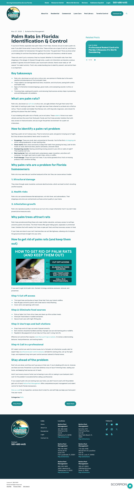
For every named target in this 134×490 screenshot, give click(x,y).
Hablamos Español (97, 3)
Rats (22, 397)
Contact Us (117, 14)
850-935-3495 (63, 466)
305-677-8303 (83, 466)
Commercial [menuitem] (66, 13)
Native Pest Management (31, 383)
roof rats (31, 104)
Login (108, 3)
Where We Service (72, 3)
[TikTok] (107, 429)
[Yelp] (112, 434)
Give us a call (15, 390)
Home (47, 3)
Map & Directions (63, 437)
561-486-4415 (120, 2)
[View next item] (95, 81)
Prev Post (17, 404)
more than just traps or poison (45, 337)
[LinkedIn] (107, 434)
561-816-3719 (83, 429)
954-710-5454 (62, 449)
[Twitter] (117, 429)
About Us (44, 428)
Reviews (85, 3)
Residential (44, 431)
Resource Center (57, 3)
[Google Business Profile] (112, 424)
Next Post (70, 404)
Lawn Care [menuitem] (77, 13)
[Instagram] (112, 429)
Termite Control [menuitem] (102, 13)
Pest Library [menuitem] (88, 13)
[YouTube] (117, 424)
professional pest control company (32, 352)
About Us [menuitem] (44, 13)
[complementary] (121, 480)
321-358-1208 (62, 429)
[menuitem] (9, 486)
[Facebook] (107, 424)
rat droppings (69, 140)
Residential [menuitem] (55, 13)
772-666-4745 (83, 449)
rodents (57, 115)
